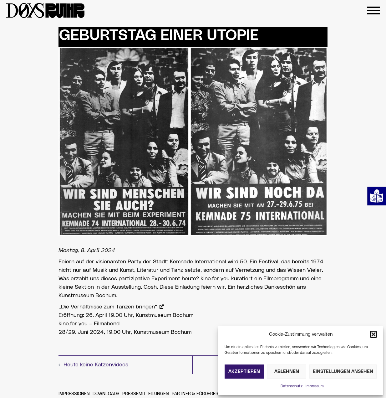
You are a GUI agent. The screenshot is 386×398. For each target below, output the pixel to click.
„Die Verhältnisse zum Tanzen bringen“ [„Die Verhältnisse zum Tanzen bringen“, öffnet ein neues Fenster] (111, 307)
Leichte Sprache (376, 196)
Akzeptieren (244, 371)
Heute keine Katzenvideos (95, 365)
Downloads (106, 394)
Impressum (315, 386)
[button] (373, 334)
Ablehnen (286, 371)
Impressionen (74, 394)
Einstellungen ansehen (343, 371)
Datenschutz (291, 386)
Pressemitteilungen (145, 394)
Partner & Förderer (195, 394)
